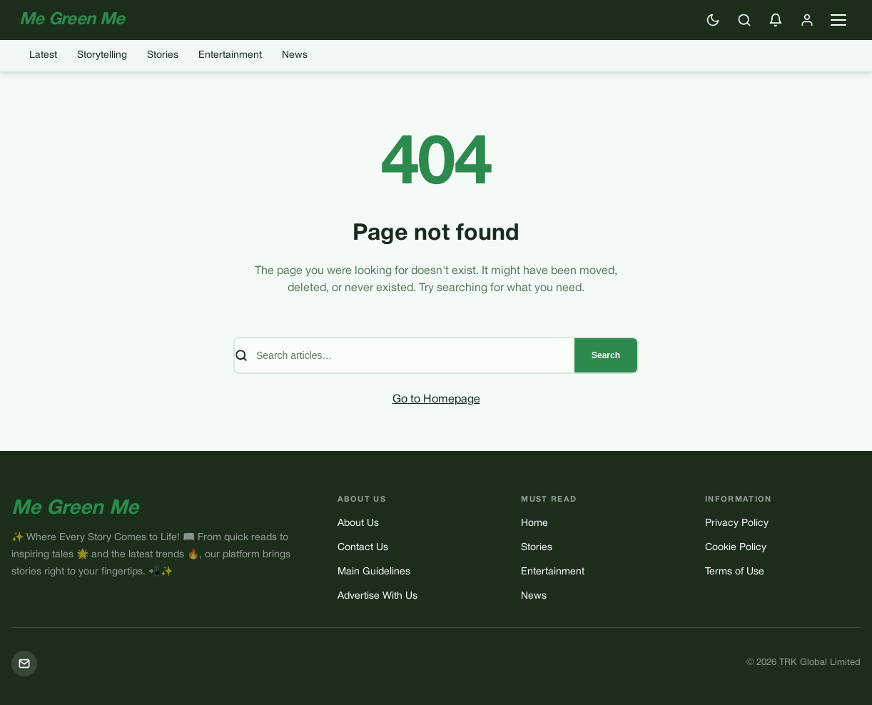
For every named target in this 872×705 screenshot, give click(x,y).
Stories (162, 55)
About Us (358, 523)
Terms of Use (734, 572)
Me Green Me (74, 508)
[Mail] (24, 663)
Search (606, 355)
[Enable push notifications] (775, 20)
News (295, 55)
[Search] (744, 20)
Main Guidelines (374, 572)
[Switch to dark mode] (713, 20)
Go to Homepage (436, 400)
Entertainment (230, 55)
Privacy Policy (737, 523)
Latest (43, 55)
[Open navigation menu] (838, 20)
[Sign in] (807, 20)
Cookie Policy (735, 547)
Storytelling (102, 55)
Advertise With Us (377, 596)
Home (534, 523)
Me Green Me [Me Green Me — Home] (71, 20)
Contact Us (363, 547)
